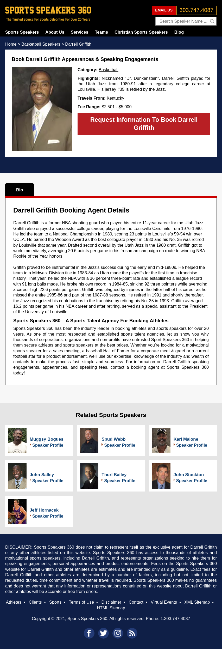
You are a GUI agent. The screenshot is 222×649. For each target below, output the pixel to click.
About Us (54, 32)
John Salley (42, 474)
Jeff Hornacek (44, 510)
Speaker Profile (47, 445)
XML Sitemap (197, 602)
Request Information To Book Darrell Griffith (144, 123)
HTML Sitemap (111, 607)
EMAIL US (164, 10)
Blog (179, 32)
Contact (136, 602)
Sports (55, 602)
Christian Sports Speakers (141, 32)
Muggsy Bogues (47, 439)
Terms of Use (81, 602)
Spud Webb (113, 439)
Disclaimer (111, 602)
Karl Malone (186, 439)
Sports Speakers (22, 32)
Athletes (13, 602)
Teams (101, 32)
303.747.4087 (196, 10)
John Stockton (189, 474)
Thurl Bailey (114, 474)
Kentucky (115, 98)
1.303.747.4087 (175, 618)
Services (79, 32)
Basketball (108, 69)
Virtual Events (164, 602)
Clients (35, 602)
